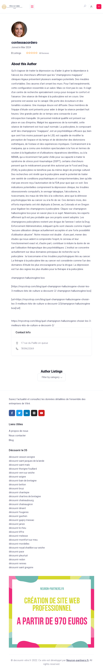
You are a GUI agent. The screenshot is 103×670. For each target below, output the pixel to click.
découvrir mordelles (19, 543)
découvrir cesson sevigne (22, 457)
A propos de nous (18, 430)
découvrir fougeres (19, 512)
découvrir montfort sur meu (23, 539)
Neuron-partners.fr (77, 660)
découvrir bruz (16, 488)
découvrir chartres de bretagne (25, 496)
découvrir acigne (17, 476)
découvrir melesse (18, 536)
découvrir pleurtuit (18, 555)
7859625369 (27, 348)
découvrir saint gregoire (21, 567)
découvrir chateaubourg (21, 500)
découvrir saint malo (19, 464)
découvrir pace (16, 551)
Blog (11, 440)
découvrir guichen (18, 516)
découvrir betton (17, 484)
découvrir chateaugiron (21, 504)
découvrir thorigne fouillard (23, 468)
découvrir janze (17, 524)
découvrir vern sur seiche (22, 472)
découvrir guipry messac (21, 520)
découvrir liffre (16, 532)
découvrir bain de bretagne (23, 480)
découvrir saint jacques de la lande (26, 461)
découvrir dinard (17, 508)
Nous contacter (17, 435)
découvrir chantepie (19, 492)
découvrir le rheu (17, 528)
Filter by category (51, 377)
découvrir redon (17, 559)
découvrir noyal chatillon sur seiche (27, 547)
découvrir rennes (17, 563)
